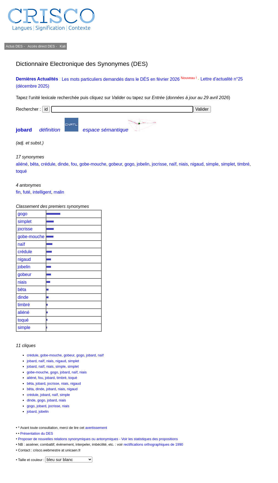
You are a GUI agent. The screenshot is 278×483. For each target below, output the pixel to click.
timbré (243, 164)
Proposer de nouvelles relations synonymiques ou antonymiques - (69, 439)
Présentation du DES (36, 433)
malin (59, 192)
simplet (228, 164)
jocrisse (159, 164)
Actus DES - (15, 46)
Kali (62, 46)
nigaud (197, 164)
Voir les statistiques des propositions (149, 439)
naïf (172, 164)
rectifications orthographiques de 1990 (153, 444)
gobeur (115, 164)
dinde (63, 164)
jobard (24, 130)
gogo (129, 164)
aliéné (22, 164)
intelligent (42, 192)
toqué (21, 171)
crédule (48, 164)
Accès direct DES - (42, 46)
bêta (34, 164)
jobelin (143, 164)
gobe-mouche (92, 164)
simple (212, 164)
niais (183, 164)
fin (18, 192)
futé (26, 192)
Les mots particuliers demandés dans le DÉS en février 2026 (130, 79)
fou (74, 164)
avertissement (96, 428)
